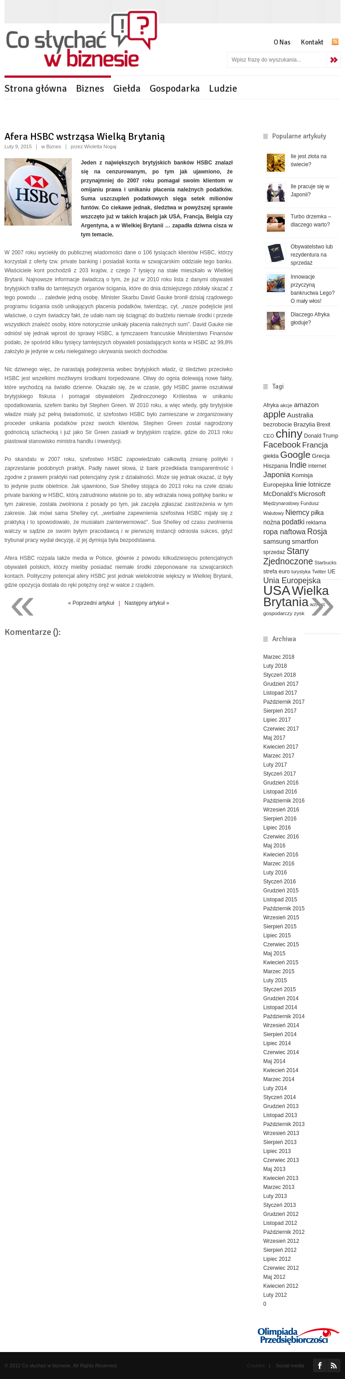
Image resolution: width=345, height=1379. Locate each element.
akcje (286, 405)
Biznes (90, 88)
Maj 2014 (274, 1061)
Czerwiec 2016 (281, 837)
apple (274, 414)
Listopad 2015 (280, 899)
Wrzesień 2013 (281, 1133)
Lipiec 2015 (277, 935)
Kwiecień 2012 (280, 1286)
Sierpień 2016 (279, 819)
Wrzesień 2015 (281, 917)
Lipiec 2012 (277, 1259)
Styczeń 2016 (279, 881)
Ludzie (223, 88)
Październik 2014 (284, 1016)
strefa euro (276, 571)
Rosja (317, 531)
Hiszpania (275, 466)
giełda (271, 455)
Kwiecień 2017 (280, 747)
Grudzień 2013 (281, 1106)
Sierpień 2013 (279, 1142)
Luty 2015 (275, 980)
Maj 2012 (274, 1277)
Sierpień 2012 (279, 1250)
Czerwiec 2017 (281, 729)
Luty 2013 (275, 1196)
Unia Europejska (292, 580)
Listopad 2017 (280, 693)
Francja (315, 444)
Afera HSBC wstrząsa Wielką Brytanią (84, 136)
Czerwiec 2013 (281, 1160)
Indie (297, 465)
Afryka (271, 405)
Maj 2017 (274, 738)
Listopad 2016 (280, 792)
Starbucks (325, 562)
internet (317, 466)
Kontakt (312, 42)
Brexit (324, 424)
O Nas (282, 42)
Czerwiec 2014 (281, 1052)
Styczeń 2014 (279, 1097)
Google (295, 454)
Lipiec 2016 (277, 828)
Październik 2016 (284, 801)
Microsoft (311, 493)
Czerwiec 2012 (281, 1268)
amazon (306, 404)
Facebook (282, 444)
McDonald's (280, 493)
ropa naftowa (284, 532)
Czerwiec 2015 (281, 944)
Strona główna (35, 88)
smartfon (305, 541)
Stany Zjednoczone (288, 556)
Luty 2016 (275, 872)
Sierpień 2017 (279, 711)
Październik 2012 (284, 1232)
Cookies (256, 1365)
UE (331, 571)
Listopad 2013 (280, 1115)
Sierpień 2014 (279, 1034)
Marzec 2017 (278, 756)
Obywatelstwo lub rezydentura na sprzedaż (312, 255)
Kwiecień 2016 (280, 854)
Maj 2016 (274, 845)
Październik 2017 (284, 702)
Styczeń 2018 (279, 675)
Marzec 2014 (278, 1079)
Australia (300, 415)
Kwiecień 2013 (280, 1178)
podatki (293, 522)
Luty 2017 (275, 765)
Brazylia (304, 424)
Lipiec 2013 (277, 1151)
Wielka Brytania (296, 596)
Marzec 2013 (278, 1187)
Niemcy (297, 512)
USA (276, 590)
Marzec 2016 (278, 863)
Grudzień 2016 (281, 783)
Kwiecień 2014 (280, 1070)
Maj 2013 (274, 1169)
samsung (276, 541)
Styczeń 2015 (279, 989)
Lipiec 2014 (277, 1043)
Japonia (276, 474)
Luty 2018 (275, 666)
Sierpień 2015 (279, 926)
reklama (316, 522)
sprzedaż (274, 552)
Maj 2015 (274, 953)
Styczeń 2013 (279, 1205)
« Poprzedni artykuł (91, 603)
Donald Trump (321, 436)
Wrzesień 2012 (281, 1241)
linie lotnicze (313, 484)
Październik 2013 (284, 1124)
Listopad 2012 (280, 1223)
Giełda (127, 88)
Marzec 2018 (278, 657)
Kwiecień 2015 (280, 962)
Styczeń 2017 (279, 774)
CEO (268, 436)
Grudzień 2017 (281, 684)
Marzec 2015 (278, 971)
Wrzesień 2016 (281, 810)
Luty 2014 (275, 1088)
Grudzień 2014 (281, 998)
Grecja (321, 455)
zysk (299, 613)
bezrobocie (277, 424)
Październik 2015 (284, 908)
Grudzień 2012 (281, 1214)
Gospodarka (175, 88)
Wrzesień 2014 (281, 1025)
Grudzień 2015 (281, 890)
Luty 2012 (275, 1295)
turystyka (300, 571)
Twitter (319, 571)
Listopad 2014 (280, 1007)
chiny (289, 433)
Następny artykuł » (146, 603)
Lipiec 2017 (277, 720)
